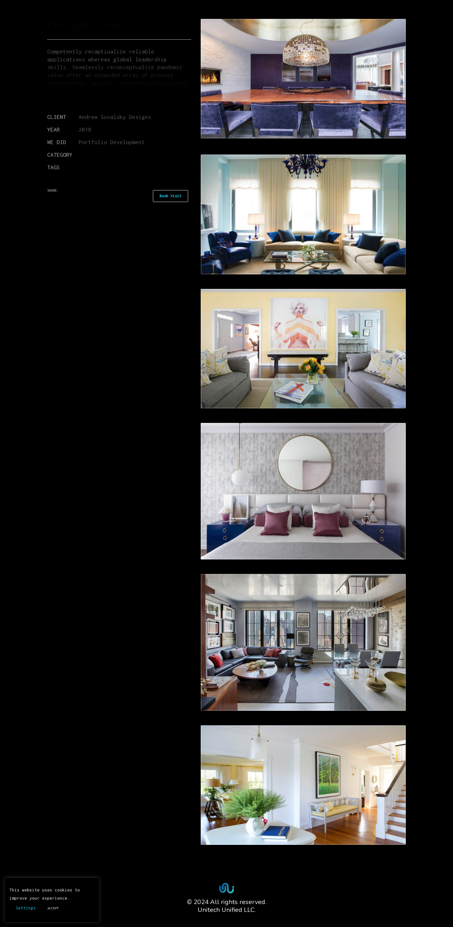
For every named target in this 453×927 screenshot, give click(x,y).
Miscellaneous (99, 154)
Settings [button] (26, 907)
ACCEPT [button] (53, 908)
